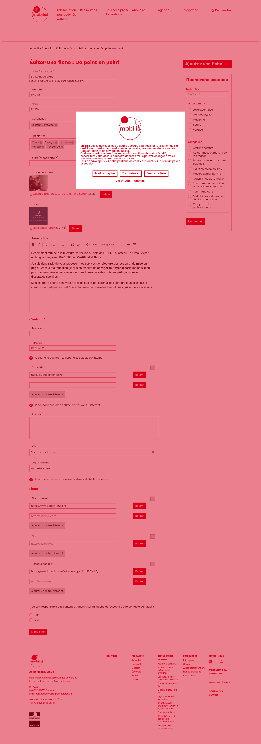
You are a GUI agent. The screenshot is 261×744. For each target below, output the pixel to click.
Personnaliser (156, 173)
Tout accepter (105, 173)
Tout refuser (131, 173)
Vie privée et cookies (130, 180)
